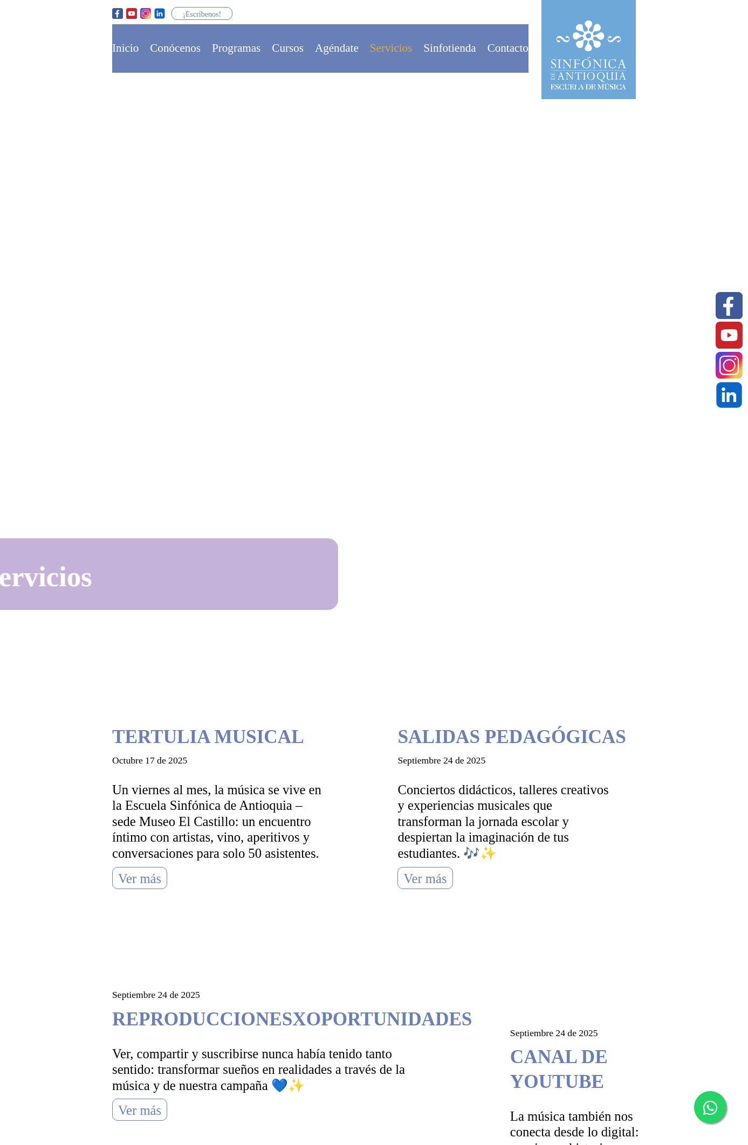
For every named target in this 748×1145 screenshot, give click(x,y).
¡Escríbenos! (202, 14)
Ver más (139, 878)
